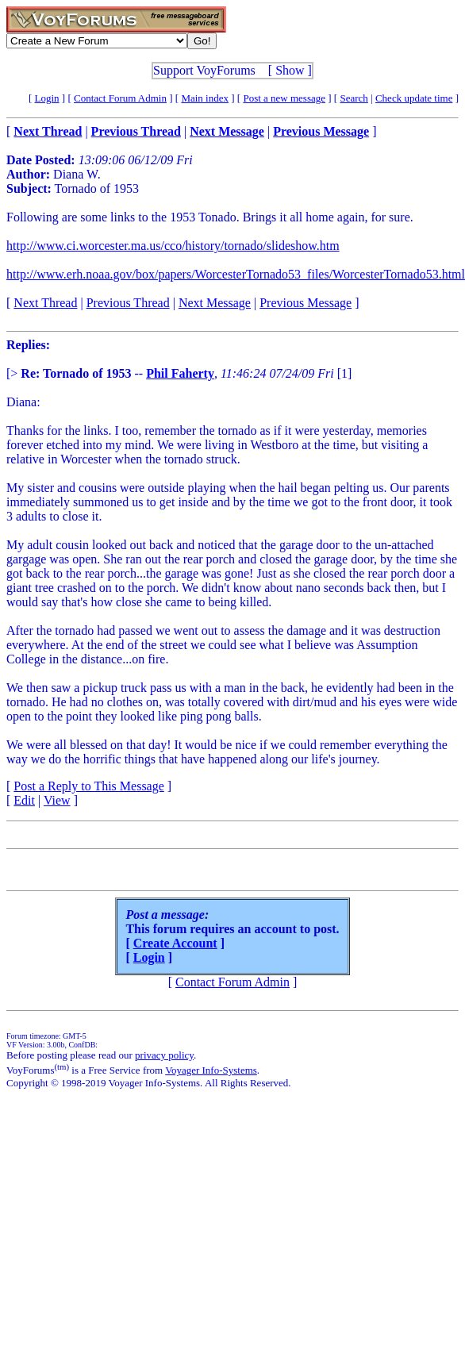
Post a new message (284, 98)
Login (47, 98)
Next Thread (45, 302)
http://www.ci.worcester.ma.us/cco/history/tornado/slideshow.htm (173, 245)
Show (289, 70)
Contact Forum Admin (120, 98)
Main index (205, 98)
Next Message (215, 302)
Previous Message (305, 302)
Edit (24, 800)
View (57, 800)
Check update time (413, 98)
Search (353, 98)
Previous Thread (128, 302)
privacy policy (164, 1055)
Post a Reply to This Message (88, 786)
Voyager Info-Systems (211, 1070)
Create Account (175, 943)
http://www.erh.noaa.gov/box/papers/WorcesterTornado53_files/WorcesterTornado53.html (235, 274)
